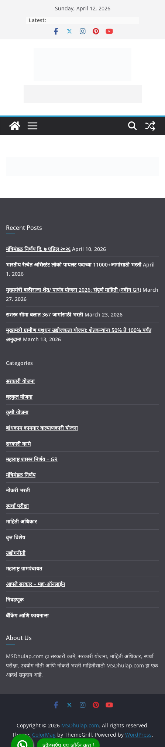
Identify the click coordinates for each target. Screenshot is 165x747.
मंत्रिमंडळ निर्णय (20, 474)
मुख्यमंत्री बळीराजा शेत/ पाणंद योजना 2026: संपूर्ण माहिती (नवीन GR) (73, 289)
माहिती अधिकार (21, 521)
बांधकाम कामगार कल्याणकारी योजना (42, 427)
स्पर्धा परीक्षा (17, 505)
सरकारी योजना (20, 381)
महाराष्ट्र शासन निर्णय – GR (32, 459)
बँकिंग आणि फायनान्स (27, 615)
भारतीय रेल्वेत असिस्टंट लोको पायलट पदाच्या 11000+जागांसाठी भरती (73, 264)
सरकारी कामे (18, 443)
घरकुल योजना (19, 396)
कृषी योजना (17, 412)
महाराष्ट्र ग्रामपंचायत (24, 568)
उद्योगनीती (15, 552)
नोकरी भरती (18, 490)
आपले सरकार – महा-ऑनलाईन (35, 583)
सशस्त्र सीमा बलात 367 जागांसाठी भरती (44, 314)
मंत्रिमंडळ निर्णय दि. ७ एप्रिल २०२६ (38, 248)
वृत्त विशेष (15, 537)
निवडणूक (15, 599)
